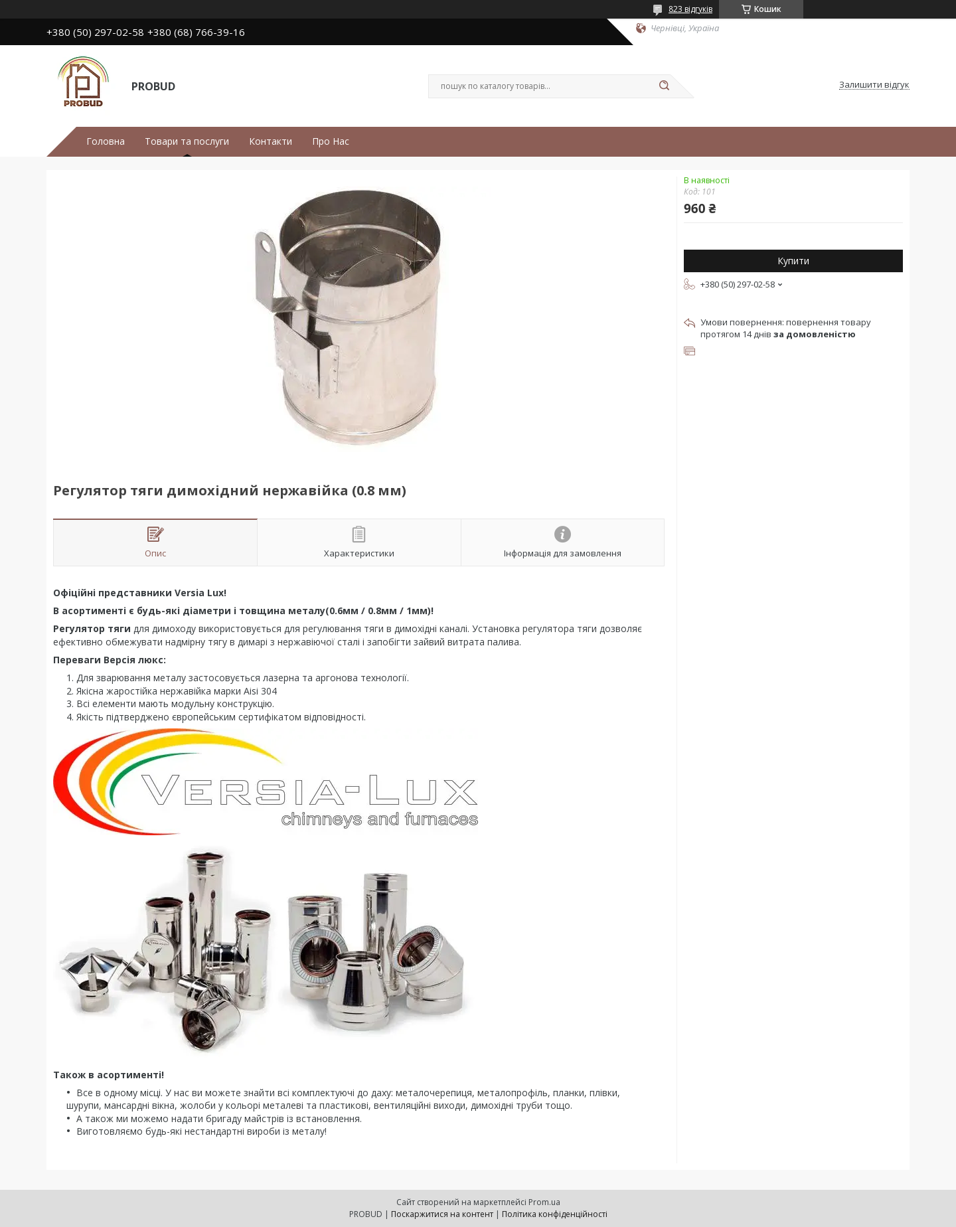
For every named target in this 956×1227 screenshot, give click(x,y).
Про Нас (330, 141)
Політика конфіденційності (554, 1214)
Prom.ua (544, 1202)
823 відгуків (690, 9)
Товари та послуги (187, 141)
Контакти (270, 141)
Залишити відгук (874, 85)
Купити (793, 260)
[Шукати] (664, 86)
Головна (105, 141)
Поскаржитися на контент (442, 1214)
